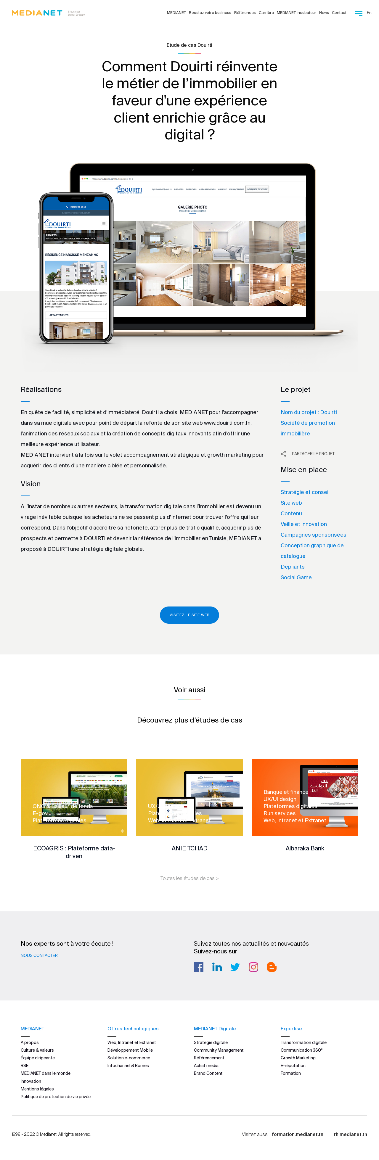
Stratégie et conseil (305, 492)
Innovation (31, 1081)
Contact (339, 12)
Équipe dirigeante (38, 1058)
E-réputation (293, 1065)
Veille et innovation (304, 524)
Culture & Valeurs (37, 1050)
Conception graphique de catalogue (312, 550)
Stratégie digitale (211, 1042)
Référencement (209, 1058)
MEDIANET (176, 12)
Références (245, 12)
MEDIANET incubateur (296, 12)
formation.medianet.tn (297, 1134)
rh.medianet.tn (350, 1134)
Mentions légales (37, 1089)
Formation (291, 1073)
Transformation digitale (304, 1042)
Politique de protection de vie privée (56, 1096)
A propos (30, 1042)
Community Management (219, 1050)
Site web (291, 503)
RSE (24, 1065)
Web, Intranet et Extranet (131, 1042)
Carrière (266, 12)
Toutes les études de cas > (189, 878)
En (369, 12)
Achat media (206, 1065)
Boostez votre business (210, 12)
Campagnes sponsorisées (313, 535)
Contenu (291, 513)
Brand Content (208, 1073)
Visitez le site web (189, 615)
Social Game (296, 577)
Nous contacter (39, 955)
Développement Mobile (130, 1050)
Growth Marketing (298, 1058)
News (324, 12)
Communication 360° (302, 1050)
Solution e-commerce (128, 1058)
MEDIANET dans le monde (45, 1073)
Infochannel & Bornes (128, 1065)
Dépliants (293, 567)
